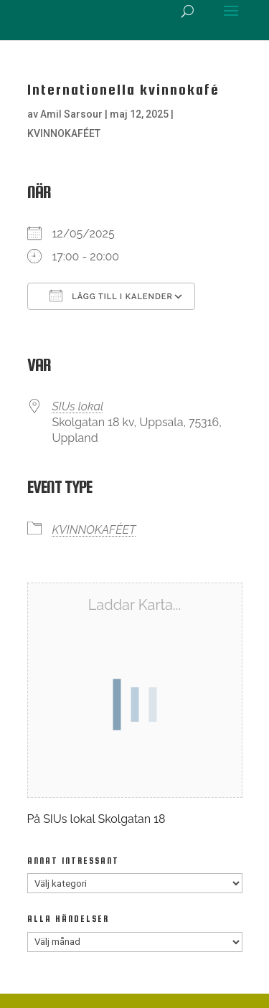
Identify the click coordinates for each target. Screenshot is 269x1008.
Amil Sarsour (71, 114)
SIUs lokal (78, 406)
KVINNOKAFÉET (63, 133)
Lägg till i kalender (111, 295)
